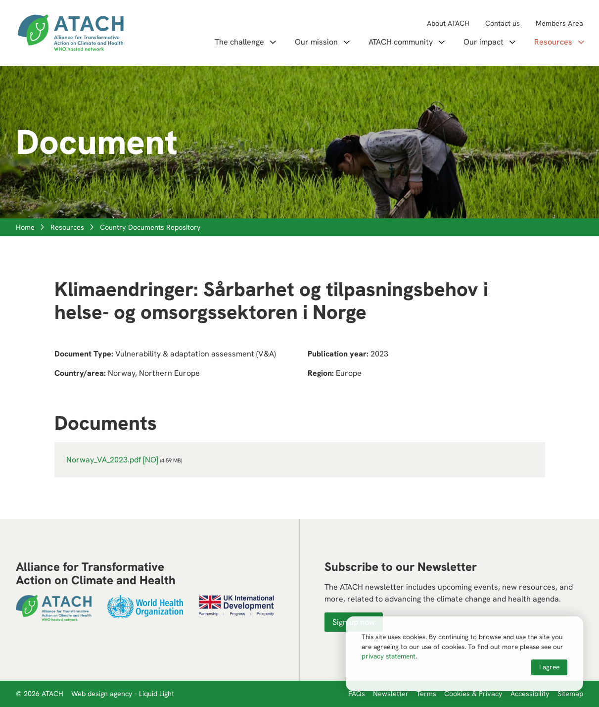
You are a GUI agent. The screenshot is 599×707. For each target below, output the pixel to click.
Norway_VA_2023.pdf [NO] (112, 459)
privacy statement (388, 656)
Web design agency (103, 693)
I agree (549, 666)
